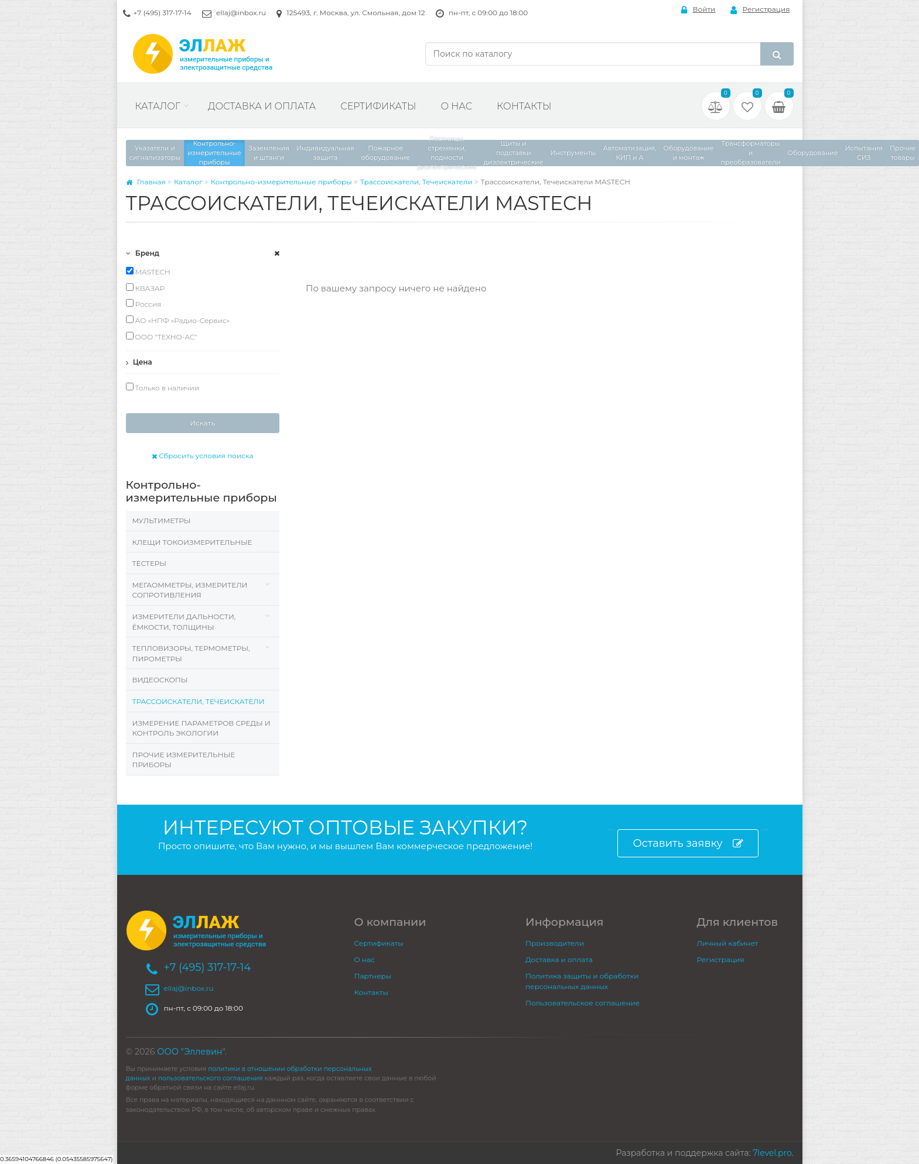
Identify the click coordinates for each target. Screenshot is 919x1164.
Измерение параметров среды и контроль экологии (201, 728)
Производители (554, 943)
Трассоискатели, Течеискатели (416, 181)
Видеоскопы (160, 679)
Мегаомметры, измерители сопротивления (190, 590)
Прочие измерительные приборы (183, 760)
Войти (698, 10)
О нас (456, 106)
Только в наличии (163, 387)
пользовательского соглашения (210, 1078)
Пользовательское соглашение (582, 1002)
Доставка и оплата (262, 106)
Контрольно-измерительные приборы (281, 181)
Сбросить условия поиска (203, 455)
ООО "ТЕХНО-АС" (161, 336)
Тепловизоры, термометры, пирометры (191, 653)
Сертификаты (378, 106)
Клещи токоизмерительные (192, 542)
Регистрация (760, 10)
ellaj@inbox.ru (241, 12)
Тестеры (149, 563)
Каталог (157, 106)
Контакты (524, 106)
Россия (144, 303)
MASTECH (148, 271)
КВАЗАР (145, 288)
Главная (146, 181)
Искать (202, 422)
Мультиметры (161, 520)
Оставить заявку (688, 843)
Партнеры (373, 975)
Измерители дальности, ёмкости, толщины (184, 621)
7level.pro (772, 1153)
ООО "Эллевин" (191, 1051)
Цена (139, 362)
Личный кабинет (728, 943)
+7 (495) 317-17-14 (163, 12)
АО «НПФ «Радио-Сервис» (178, 320)
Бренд (143, 253)
